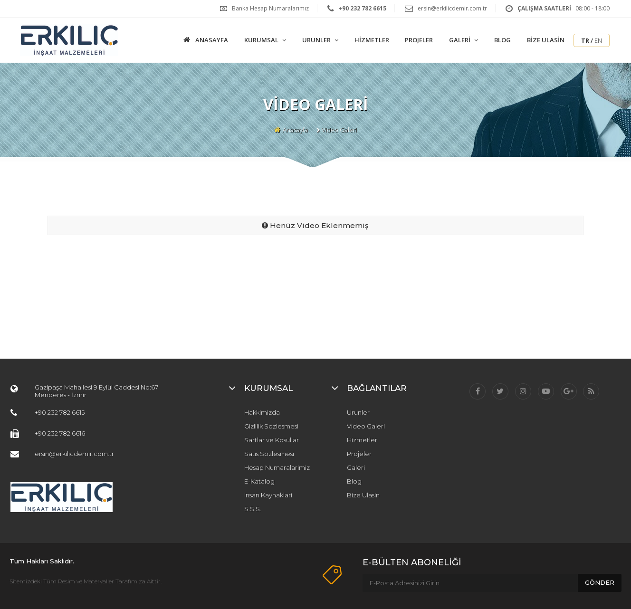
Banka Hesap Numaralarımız (270, 8)
